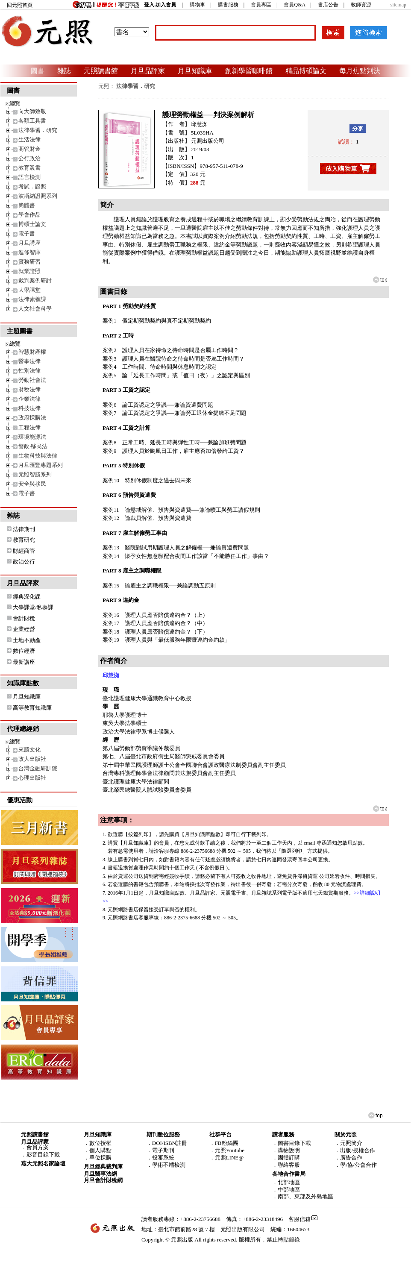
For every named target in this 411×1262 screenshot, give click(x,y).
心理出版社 (32, 778)
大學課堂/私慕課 (33, 607)
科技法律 (29, 408)
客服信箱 (299, 1219)
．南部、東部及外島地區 (302, 1196)
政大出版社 (32, 759)
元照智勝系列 (35, 474)
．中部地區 (286, 1189)
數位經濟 (24, 651)
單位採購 (100, 1157)
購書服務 (228, 5)
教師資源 (361, 5)
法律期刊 (24, 529)
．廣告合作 (348, 1157)
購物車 (197, 5)
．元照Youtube (226, 1150)
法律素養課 (32, 299)
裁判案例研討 (35, 280)
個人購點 (100, 1150)
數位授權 (100, 1143)
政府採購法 (32, 417)
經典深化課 (27, 596)
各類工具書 (32, 120)
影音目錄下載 (43, 1154)
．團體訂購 (286, 1157)
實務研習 (29, 261)
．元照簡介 (348, 1143)
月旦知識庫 (195, 70)
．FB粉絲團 (223, 1143)
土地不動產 (27, 640)
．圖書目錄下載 (291, 1143)
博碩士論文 (32, 224)
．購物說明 (286, 1150)
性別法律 (29, 370)
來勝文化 (29, 749)
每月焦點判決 (359, 70)
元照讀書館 (101, 70)
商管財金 (29, 149)
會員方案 (37, 1147)
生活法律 (29, 139)
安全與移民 (32, 484)
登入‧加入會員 (160, 5)
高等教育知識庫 (32, 707)
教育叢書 (29, 167)
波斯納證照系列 (37, 196)
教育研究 (24, 540)
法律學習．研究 (37, 130)
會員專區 (261, 5)
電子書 (26, 233)
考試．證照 (32, 186)
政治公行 (24, 561)
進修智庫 (29, 252)
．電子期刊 (160, 1150)
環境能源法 (32, 437)
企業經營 (24, 629)
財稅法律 (29, 389)
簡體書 (26, 205)
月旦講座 (29, 243)
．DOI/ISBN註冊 (167, 1143)
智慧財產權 (32, 352)
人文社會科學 (35, 308)
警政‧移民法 (32, 446)
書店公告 (328, 5)
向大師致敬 (32, 111)
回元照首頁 (19, 5)
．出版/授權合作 (355, 1150)
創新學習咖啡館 (249, 70)
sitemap (398, 5)
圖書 (37, 70)
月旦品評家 (148, 70)
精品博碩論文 (305, 70)
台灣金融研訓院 (37, 768)
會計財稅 (24, 618)
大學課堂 (29, 290)
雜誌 (64, 70)
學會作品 (29, 214)
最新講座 (24, 662)
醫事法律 (29, 361)
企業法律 (29, 399)
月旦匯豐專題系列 (40, 465)
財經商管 (24, 551)
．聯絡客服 (286, 1165)
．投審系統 (160, 1157)
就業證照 (29, 271)
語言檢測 (29, 177)
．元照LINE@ (226, 1157)
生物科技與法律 (37, 455)
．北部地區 (286, 1182)
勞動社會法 (32, 380)
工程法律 (29, 427)
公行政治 (29, 158)
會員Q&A (294, 5)
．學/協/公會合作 (355, 1165)
